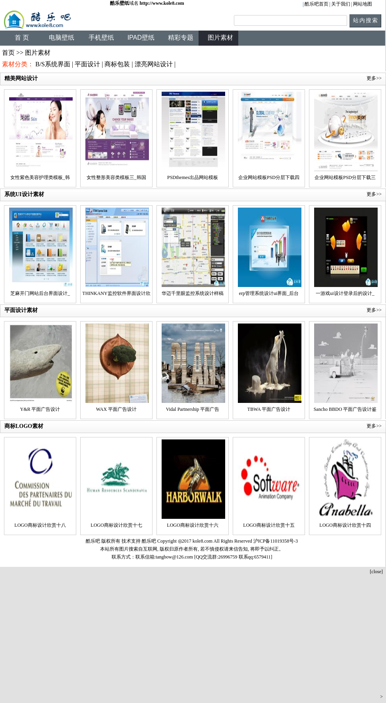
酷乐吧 (149, 541)
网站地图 (362, 4)
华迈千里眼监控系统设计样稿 (193, 293)
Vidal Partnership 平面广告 (193, 409)
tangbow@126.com (174, 557)
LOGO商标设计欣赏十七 (116, 525)
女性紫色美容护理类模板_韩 (40, 177)
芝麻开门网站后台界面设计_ (40, 293)
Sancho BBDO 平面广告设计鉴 (345, 409)
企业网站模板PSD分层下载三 (345, 177)
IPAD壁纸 (140, 37)
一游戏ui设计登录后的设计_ (345, 293)
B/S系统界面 (52, 64)
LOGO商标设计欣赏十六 (192, 525)
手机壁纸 (101, 37)
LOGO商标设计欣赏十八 (40, 525)
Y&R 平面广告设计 (40, 409)
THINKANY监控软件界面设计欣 (116, 293)
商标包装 (117, 64)
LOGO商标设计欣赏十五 (268, 525)
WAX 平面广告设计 (116, 409)
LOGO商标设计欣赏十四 (345, 525)
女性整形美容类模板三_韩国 (116, 177)
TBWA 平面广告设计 (268, 409)
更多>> (374, 194)
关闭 (24, 118)
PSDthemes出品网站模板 (192, 177)
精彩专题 (180, 37)
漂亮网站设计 (154, 64)
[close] (376, 571)
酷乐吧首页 (316, 4)
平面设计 (87, 64)
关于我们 (340, 4)
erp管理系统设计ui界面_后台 (269, 293)
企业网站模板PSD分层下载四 (268, 177)
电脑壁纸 (61, 37)
